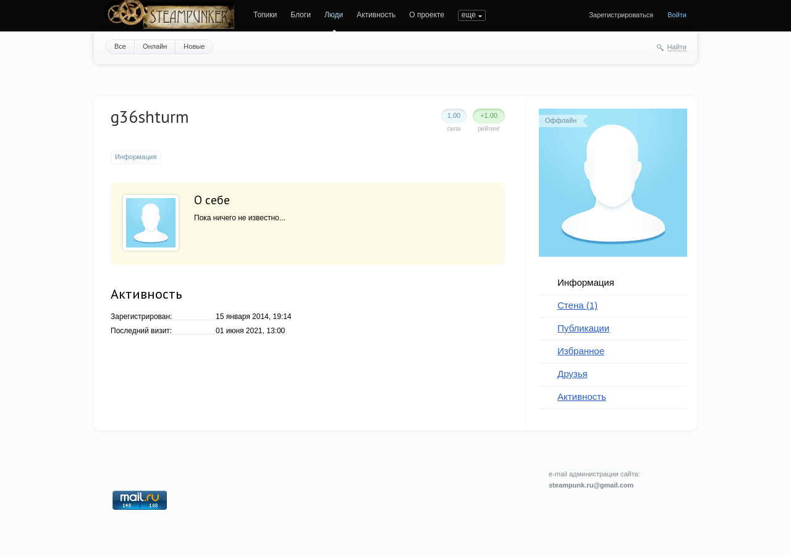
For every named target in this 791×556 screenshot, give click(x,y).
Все (120, 46)
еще (469, 14)
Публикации (583, 328)
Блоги (300, 14)
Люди (333, 14)
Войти (677, 15)
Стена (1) (577, 305)
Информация (585, 282)
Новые (194, 46)
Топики (265, 14)
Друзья (572, 373)
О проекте (426, 14)
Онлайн (155, 46)
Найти (677, 47)
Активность (376, 14)
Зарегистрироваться (621, 15)
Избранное (580, 351)
